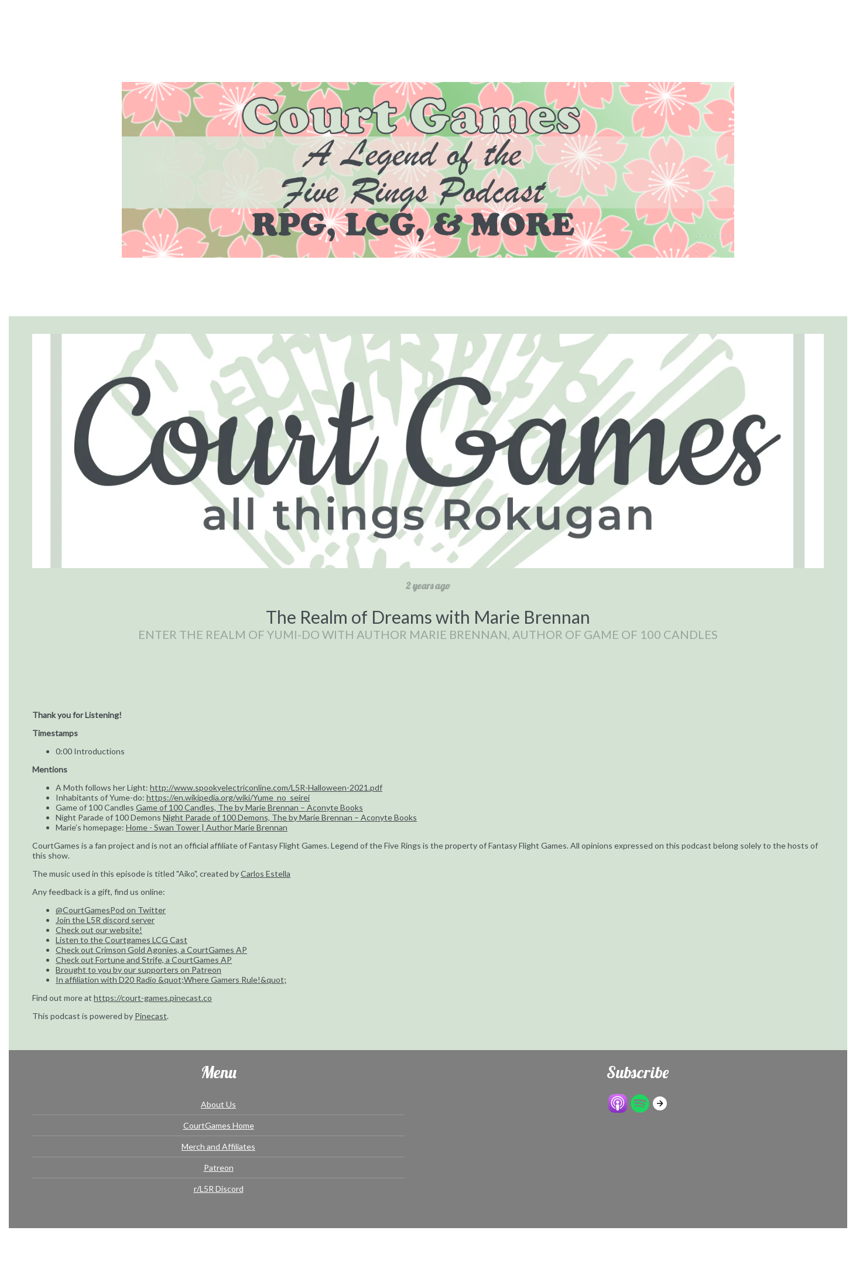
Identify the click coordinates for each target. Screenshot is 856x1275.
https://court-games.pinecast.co (153, 998)
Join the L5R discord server (105, 920)
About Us (218, 1104)
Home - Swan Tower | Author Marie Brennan (206, 827)
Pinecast (151, 1016)
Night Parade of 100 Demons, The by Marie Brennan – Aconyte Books (290, 817)
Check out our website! (99, 930)
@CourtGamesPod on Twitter (111, 910)
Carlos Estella (265, 874)
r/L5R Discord (219, 1189)
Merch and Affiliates (218, 1146)
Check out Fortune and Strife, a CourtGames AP (144, 960)
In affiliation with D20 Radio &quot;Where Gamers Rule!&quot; (171, 980)
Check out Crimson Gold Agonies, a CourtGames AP (151, 950)
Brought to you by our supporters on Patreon (138, 970)
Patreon (219, 1168)
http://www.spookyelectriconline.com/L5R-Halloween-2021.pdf (266, 787)
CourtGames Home (218, 1125)
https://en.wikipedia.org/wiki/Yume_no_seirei (228, 797)
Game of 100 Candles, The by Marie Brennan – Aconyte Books (249, 807)
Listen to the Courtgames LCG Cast (121, 940)
